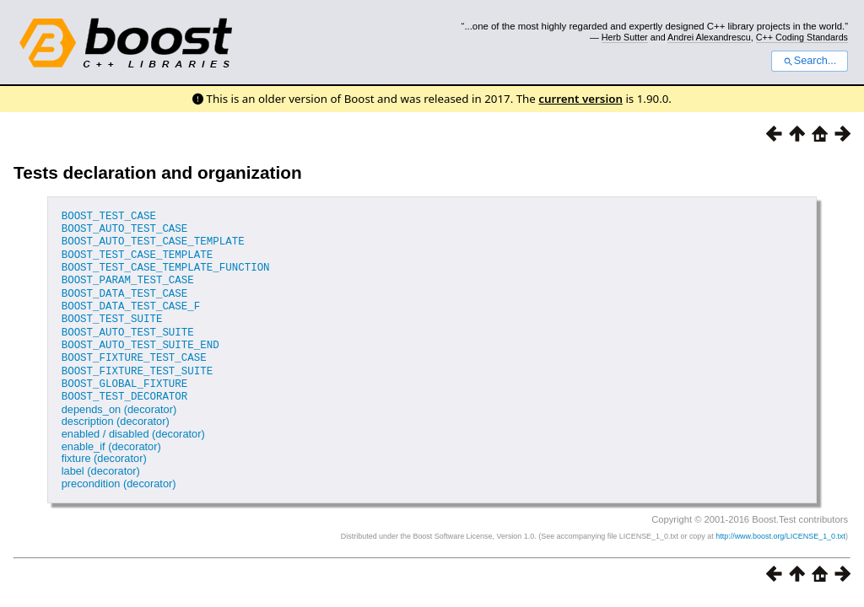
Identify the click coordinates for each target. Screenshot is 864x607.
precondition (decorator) (119, 475)
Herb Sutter (625, 37)
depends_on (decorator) (119, 401)
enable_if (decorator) (111, 438)
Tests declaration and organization (158, 172)
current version (580, 98)
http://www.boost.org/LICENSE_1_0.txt (780, 528)
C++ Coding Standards (802, 37)
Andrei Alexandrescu (709, 37)
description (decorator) (116, 413)
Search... (809, 61)
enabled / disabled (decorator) (133, 425)
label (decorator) (101, 463)
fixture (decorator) (104, 450)
